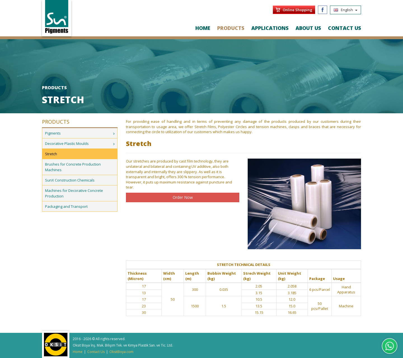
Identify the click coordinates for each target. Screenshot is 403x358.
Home (78, 351)
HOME (202, 28)
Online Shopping (297, 9)
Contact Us (96, 351)
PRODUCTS (230, 28)
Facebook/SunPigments (322, 10)
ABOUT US (308, 28)
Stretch (51, 153)
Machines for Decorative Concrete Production (74, 193)
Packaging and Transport (66, 206)
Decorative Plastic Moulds (67, 143)
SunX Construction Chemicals (70, 180)
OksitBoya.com (121, 351)
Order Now (183, 197)
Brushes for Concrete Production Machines (73, 167)
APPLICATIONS (270, 28)
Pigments (53, 133)
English (345, 9)
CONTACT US (344, 28)
